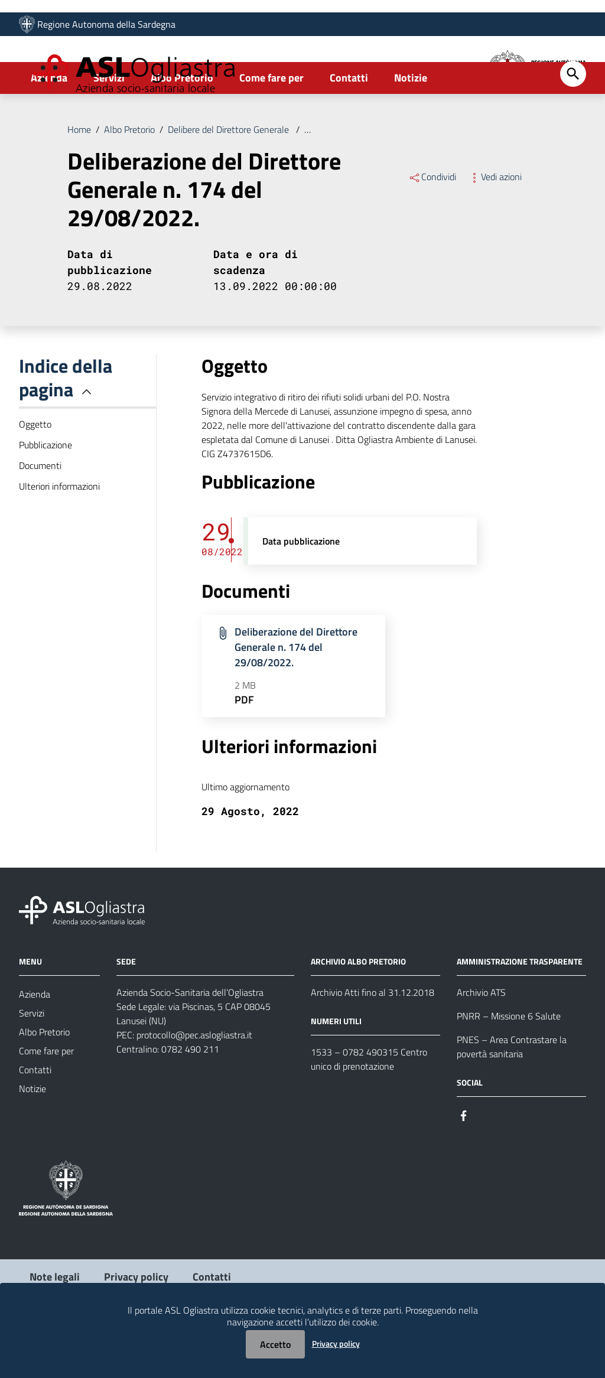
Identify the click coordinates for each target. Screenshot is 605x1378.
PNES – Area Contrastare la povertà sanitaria (512, 1095)
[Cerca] (573, 122)
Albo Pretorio (182, 126)
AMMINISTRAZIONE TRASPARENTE (520, 1010)
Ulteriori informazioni (59, 534)
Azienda (49, 126)
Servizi (109, 126)
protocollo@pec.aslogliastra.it (194, 1083)
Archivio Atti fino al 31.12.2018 (372, 1041)
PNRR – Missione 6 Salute (509, 1064)
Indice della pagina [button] (65, 426)
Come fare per (271, 126)
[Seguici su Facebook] (464, 1163)
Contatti (349, 126)
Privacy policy (336, 1343)
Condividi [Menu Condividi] (432, 225)
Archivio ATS (481, 1041)
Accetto (275, 1344)
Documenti (40, 514)
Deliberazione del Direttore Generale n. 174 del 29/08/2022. (423, 178)
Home (79, 178)
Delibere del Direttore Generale (229, 178)
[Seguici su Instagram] (485, 1163)
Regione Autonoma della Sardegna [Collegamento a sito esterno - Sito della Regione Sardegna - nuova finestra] (106, 28)
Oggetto (35, 472)
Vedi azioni (495, 225)
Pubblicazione (45, 493)
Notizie (410, 126)
